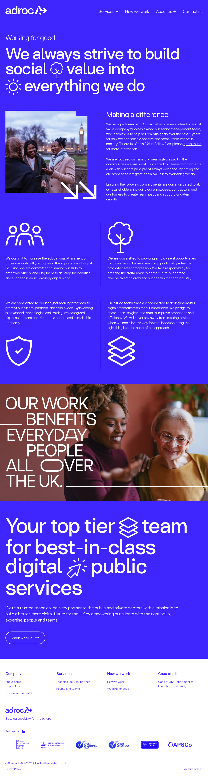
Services (106, 11)
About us (164, 11)
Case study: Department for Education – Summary (176, 683)
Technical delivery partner (73, 681)
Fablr (200, 769)
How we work (137, 11)
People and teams (68, 688)
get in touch (192, 143)
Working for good (118, 688)
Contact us (193, 11)
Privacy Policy (13, 769)
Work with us (22, 637)
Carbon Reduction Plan (20, 693)
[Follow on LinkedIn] (23, 731)
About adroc (13, 681)
